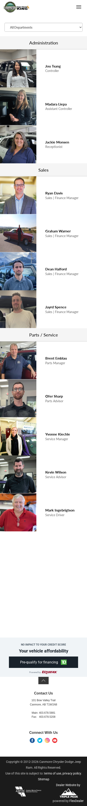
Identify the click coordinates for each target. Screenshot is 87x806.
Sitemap (43, 779)
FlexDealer (76, 801)
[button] (43, 662)
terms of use (52, 773)
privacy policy (71, 773)
